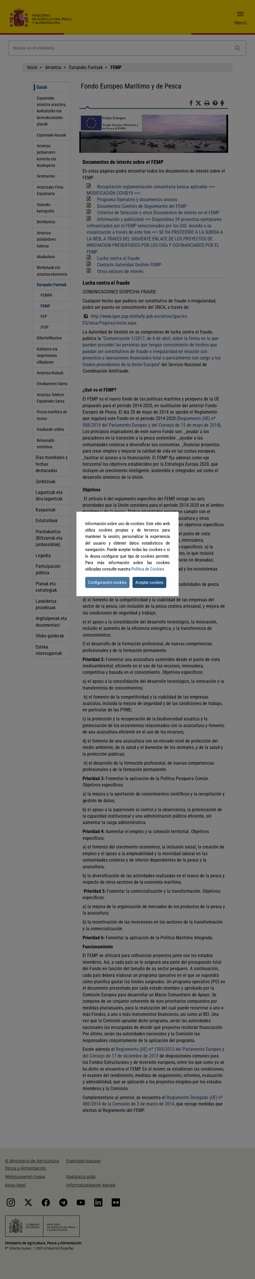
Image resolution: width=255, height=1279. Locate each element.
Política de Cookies (147, 569)
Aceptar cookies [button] (149, 582)
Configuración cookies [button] (107, 582)
